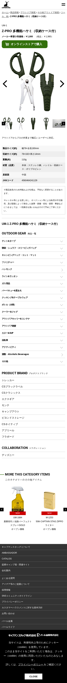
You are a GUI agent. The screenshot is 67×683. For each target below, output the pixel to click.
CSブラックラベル (12, 386)
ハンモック (7, 269)
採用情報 (6, 590)
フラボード (8, 436)
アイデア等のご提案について (16, 584)
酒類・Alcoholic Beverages (15, 354)
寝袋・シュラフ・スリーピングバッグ (19, 248)
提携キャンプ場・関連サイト (16, 564)
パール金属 (7, 621)
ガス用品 (6, 283)
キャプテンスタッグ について (16, 547)
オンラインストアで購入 (26, 44)
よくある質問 (8, 578)
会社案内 (6, 570)
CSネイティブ (10, 424)
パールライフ (8, 627)
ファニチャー (8, 262)
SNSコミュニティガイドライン (17, 596)
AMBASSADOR (9, 553)
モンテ (5, 405)
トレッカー (8, 380)
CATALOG (7, 558)
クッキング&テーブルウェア (15, 297)
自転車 (5, 340)
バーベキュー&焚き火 (12, 290)
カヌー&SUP (7, 333)
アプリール (8, 430)
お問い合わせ (8, 613)
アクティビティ (9, 347)
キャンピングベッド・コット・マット (19, 255)
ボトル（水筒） (9, 304)
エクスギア (8, 399)
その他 (5, 361)
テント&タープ (9, 241)
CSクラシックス (11, 392)
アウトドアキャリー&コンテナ (16, 318)
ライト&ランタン (10, 276)
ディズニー (8, 455)
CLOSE (33, 676)
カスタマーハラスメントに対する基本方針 (22, 607)
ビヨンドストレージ (13, 417)
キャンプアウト (10, 411)
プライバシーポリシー (12, 601)
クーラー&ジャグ (10, 311)
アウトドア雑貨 (9, 325)
